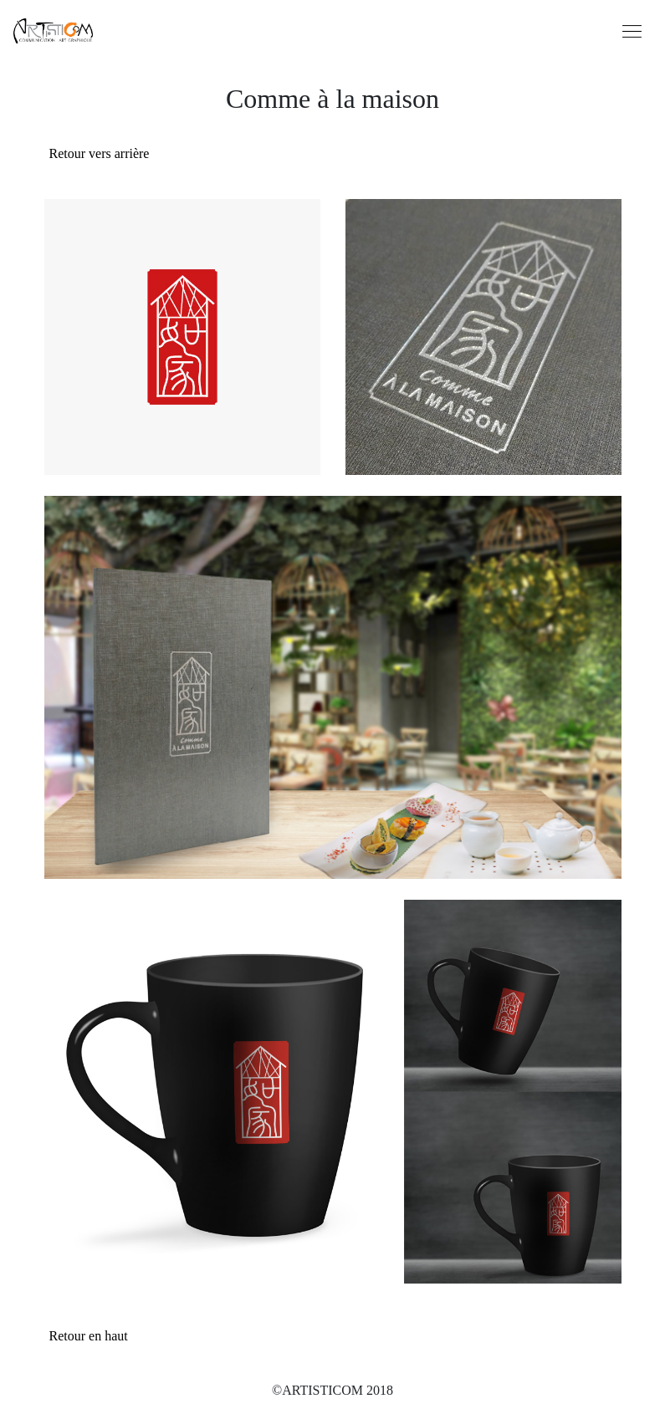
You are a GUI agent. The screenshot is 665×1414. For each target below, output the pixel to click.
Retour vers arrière (99, 153)
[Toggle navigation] (632, 30)
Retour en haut (88, 1336)
